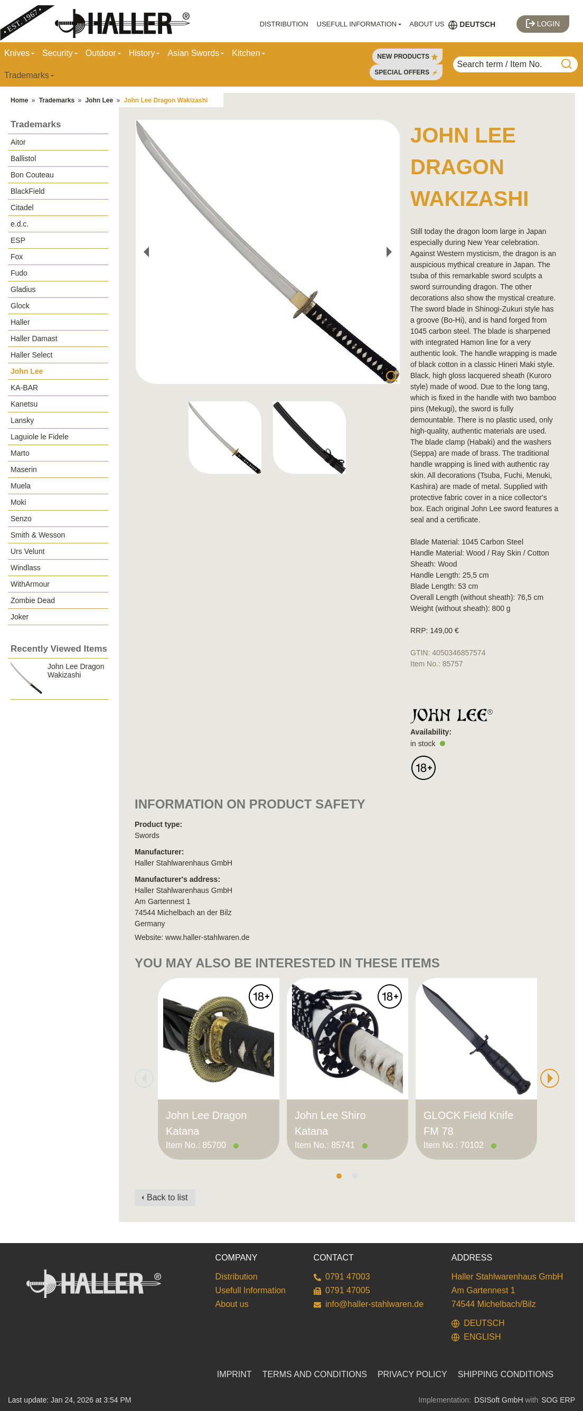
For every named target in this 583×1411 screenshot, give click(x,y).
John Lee (99, 100)
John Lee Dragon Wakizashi (166, 100)
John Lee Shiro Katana (330, 1123)
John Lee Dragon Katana (206, 1123)
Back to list (167, 1197)
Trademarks (56, 100)
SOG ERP (558, 1400)
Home (19, 100)
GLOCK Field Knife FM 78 (468, 1123)
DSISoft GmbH (498, 1400)
